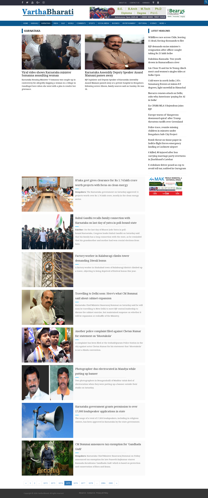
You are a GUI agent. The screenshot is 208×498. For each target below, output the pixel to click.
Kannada (146, 3)
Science (153, 23)
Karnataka (45, 23)
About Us (123, 3)
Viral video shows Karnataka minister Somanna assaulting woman (46, 74)
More (163, 23)
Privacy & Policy (102, 493)
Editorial (143, 23)
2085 (111, 483)
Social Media (103, 23)
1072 (45, 483)
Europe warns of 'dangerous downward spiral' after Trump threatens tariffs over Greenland (165, 118)
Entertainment (129, 23)
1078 (91, 483)
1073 (53, 483)
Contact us (134, 3)
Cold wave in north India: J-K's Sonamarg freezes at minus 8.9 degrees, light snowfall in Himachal (167, 84)
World (71, 23)
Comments (81, 23)
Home (25, 23)
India (55, 23)
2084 (103, 483)
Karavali (34, 23)
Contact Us (91, 493)
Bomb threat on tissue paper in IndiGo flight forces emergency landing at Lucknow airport (164, 143)
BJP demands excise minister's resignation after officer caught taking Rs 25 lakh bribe (165, 50)
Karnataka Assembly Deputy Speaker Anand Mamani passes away (114, 74)
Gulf (63, 23)
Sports (92, 23)
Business (116, 23)
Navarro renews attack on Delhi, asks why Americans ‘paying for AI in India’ (166, 96)
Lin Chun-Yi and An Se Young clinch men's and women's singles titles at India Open (167, 71)
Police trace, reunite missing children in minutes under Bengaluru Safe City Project (163, 130)
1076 (75, 483)
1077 (83, 483)
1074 (61, 483)
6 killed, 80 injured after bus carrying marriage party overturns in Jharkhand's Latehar (167, 156)
